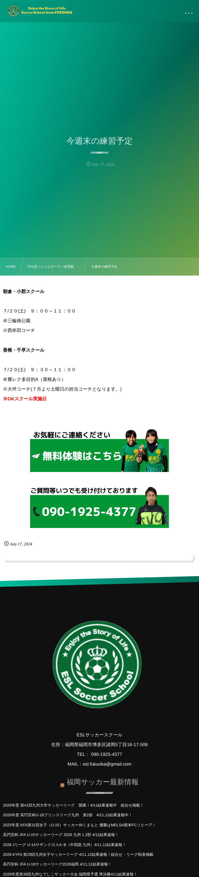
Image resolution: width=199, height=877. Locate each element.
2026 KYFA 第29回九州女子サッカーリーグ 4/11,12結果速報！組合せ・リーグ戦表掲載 (78, 854)
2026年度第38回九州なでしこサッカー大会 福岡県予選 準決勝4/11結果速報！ (70, 874)
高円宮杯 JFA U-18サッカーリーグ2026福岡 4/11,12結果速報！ (57, 864)
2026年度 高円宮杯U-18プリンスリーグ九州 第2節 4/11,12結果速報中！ (67, 815)
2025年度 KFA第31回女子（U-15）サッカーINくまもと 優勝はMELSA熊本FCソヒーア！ (79, 825)
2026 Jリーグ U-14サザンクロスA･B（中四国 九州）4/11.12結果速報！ (64, 845)
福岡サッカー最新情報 (102, 780)
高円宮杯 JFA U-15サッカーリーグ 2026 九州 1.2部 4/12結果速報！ (61, 834)
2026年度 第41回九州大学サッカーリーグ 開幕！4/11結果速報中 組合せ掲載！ (73, 805)
